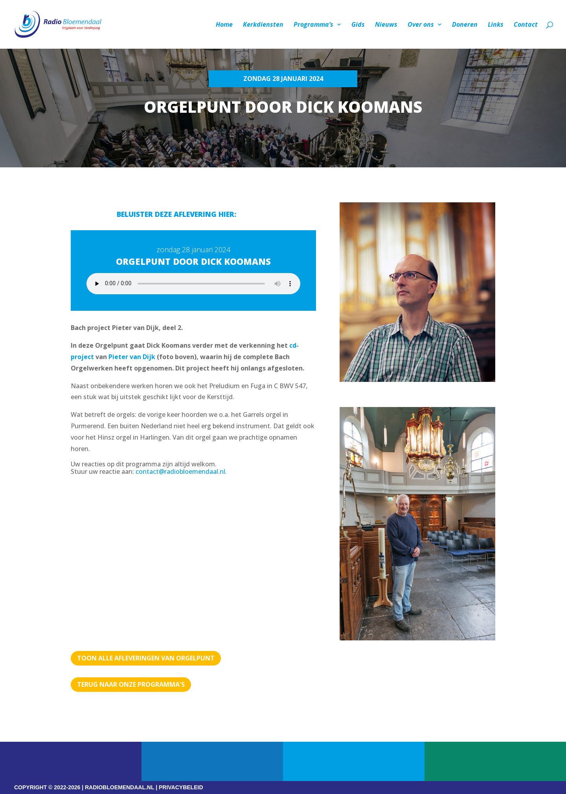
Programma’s (313, 25)
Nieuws (386, 25)
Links (496, 25)
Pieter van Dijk (131, 356)
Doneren (465, 25)
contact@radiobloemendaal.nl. (181, 471)
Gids (358, 25)
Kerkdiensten (263, 25)
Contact (526, 25)
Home (224, 25)
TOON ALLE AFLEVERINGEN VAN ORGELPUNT (146, 658)
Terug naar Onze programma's (131, 684)
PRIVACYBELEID (181, 787)
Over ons (421, 25)
